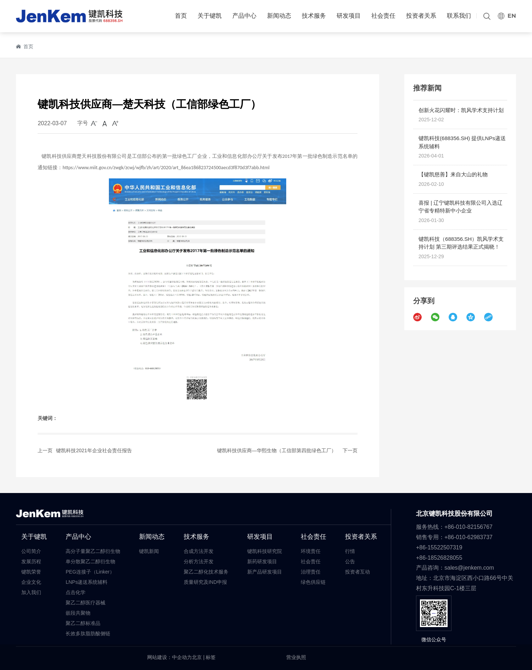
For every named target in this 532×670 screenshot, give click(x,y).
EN (512, 15)
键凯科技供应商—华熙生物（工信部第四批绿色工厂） (276, 450)
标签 (211, 657)
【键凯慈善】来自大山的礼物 (453, 174)
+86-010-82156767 (468, 527)
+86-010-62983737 (469, 537)
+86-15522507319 (440, 547)
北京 (197, 657)
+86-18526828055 (439, 558)
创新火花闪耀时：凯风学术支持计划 (461, 110)
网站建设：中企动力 (169, 657)
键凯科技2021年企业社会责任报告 (94, 450)
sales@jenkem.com (469, 568)
